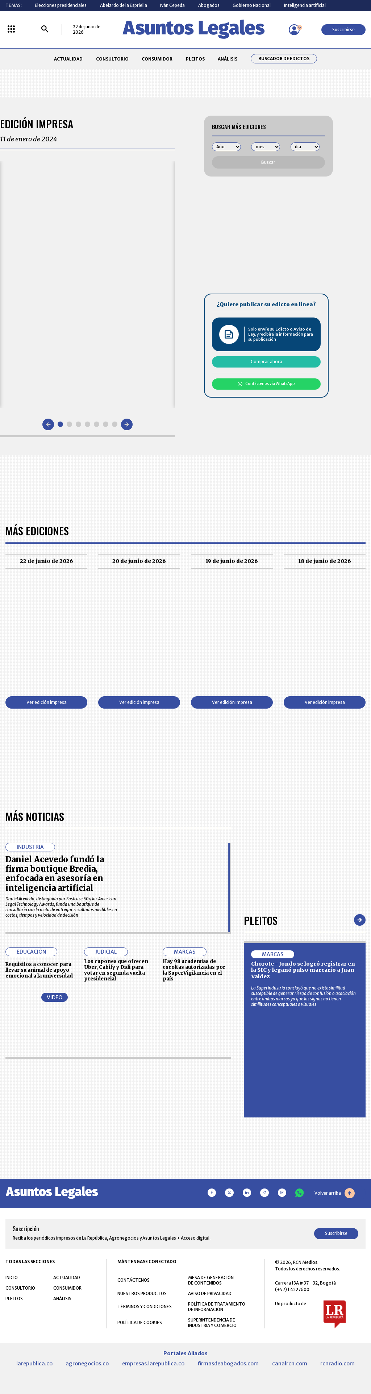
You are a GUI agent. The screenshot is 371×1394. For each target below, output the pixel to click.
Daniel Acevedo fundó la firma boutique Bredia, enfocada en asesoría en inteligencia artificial (54, 873)
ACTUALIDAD (68, 59)
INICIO (11, 1277)
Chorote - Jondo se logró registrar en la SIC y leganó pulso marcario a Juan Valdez (303, 970)
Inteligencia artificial (305, 5)
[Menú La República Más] (11, 29)
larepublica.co (34, 1363)
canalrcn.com (289, 1363)
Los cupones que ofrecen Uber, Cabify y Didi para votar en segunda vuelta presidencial (116, 970)
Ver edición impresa (46, 702)
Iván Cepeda (172, 5)
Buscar (268, 162)
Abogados (209, 5)
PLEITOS (195, 59)
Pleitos (261, 920)
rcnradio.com (337, 1363)
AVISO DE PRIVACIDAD (210, 1293)
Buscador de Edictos (283, 58)
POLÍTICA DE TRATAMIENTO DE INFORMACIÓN (216, 1306)
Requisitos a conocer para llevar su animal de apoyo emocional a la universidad (39, 970)
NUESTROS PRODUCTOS (142, 1293)
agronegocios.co (87, 1363)
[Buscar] (45, 29)
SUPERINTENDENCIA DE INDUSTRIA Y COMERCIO (212, 1322)
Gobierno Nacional (252, 5)
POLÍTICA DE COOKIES (139, 1322)
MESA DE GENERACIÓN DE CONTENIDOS (211, 1280)
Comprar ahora (266, 361)
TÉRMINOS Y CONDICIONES (144, 1306)
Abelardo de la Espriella (123, 5)
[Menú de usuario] (294, 29)
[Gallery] (87, 284)
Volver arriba (334, 1193)
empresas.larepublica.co (153, 1363)
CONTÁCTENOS (133, 1280)
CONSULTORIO (112, 59)
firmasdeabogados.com (228, 1363)
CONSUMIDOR (157, 59)
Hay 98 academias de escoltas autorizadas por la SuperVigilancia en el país (194, 970)
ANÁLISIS (227, 59)
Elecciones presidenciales (61, 5)
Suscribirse (343, 29)
